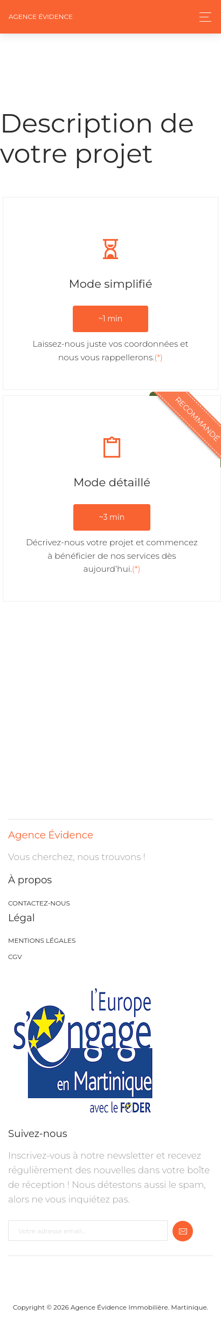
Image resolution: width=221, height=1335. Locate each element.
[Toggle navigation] (202, 17)
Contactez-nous (39, 903)
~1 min (111, 318)
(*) (158, 357)
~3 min (112, 517)
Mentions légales (41, 940)
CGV (15, 957)
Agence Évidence (41, 16)
